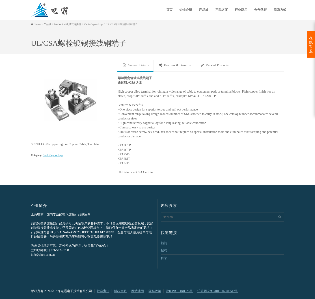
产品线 (203, 9)
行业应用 (241, 9)
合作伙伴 (260, 9)
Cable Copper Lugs (53, 155)
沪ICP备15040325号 (179, 291)
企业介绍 (185, 9)
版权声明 (120, 291)
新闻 (164, 243)
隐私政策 (155, 291)
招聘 (164, 250)
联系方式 (280, 9)
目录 (164, 258)
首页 (169, 9)
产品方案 (221, 9)
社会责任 (103, 291)
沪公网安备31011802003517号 (217, 291)
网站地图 (137, 291)
